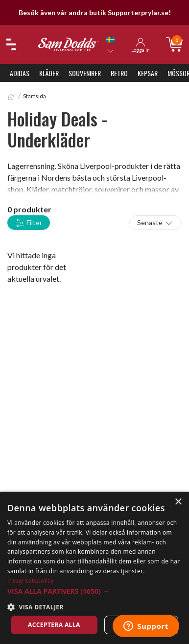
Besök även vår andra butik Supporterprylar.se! (95, 12)
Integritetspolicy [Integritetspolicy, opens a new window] (30, 581)
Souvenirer (85, 73)
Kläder (49, 73)
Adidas (19, 73)
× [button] (178, 502)
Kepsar (148, 73)
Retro (119, 73)
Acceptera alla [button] (54, 625)
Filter (28, 223)
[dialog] (94, 568)
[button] (94, 591)
